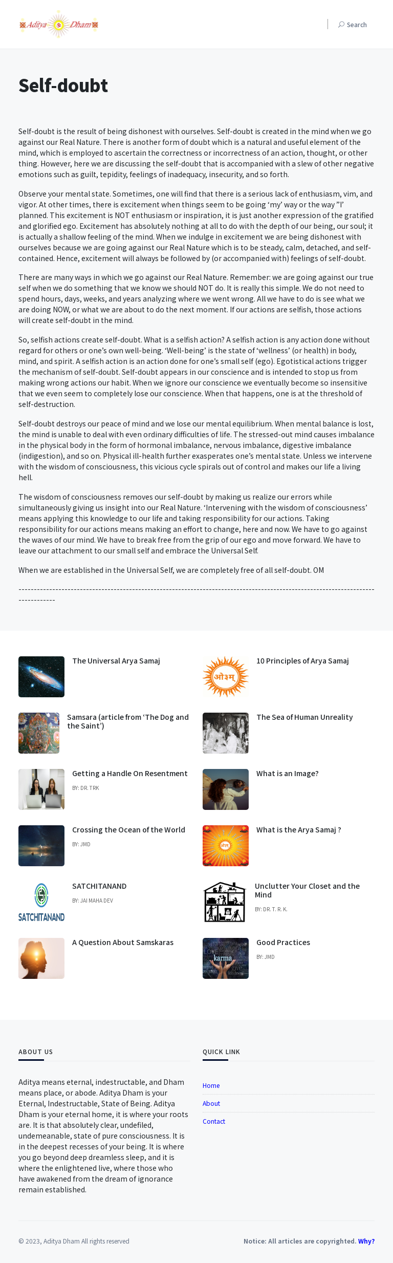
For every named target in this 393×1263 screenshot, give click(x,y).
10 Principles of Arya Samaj (302, 660)
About (211, 1103)
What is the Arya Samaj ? (298, 829)
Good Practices (283, 942)
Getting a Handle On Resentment (130, 773)
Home (211, 1085)
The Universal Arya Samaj (116, 660)
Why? (366, 1240)
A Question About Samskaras (122, 942)
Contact (214, 1121)
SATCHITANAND (99, 886)
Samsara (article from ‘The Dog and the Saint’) (128, 721)
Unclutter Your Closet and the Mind (307, 890)
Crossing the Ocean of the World (128, 829)
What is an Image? (287, 773)
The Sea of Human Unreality (304, 717)
